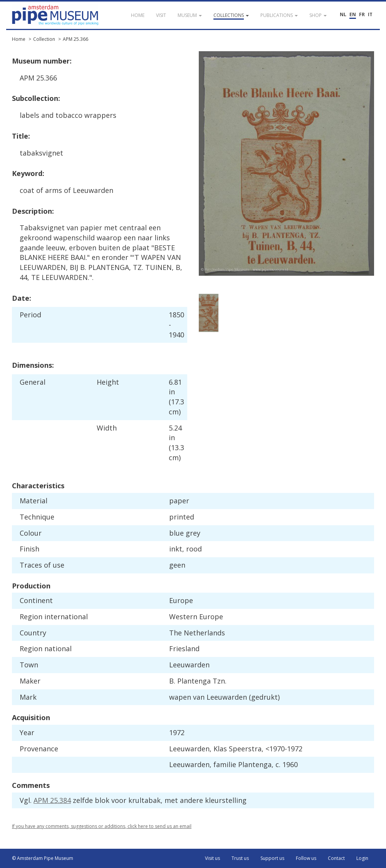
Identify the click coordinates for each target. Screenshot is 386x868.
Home (18, 39)
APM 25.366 (75, 39)
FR (362, 14)
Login (362, 858)
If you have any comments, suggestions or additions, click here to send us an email (101, 826)
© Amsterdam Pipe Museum (42, 858)
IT (370, 14)
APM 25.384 (52, 800)
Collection (44, 39)
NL (343, 14)
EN (352, 14)
